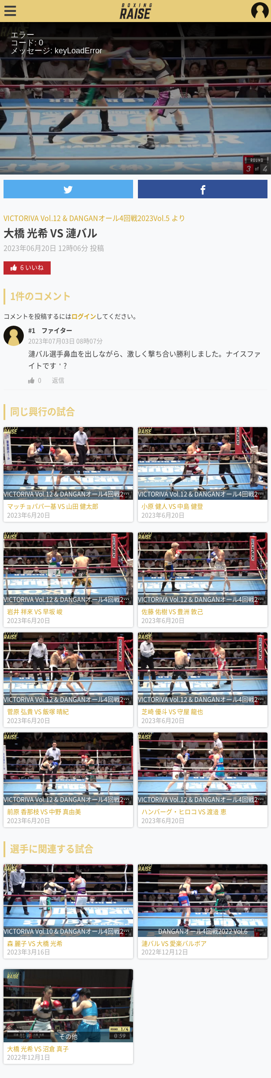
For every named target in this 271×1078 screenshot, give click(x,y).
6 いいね (27, 267)
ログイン (83, 316)
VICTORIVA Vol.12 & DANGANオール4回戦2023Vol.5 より (95, 218)
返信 (58, 380)
